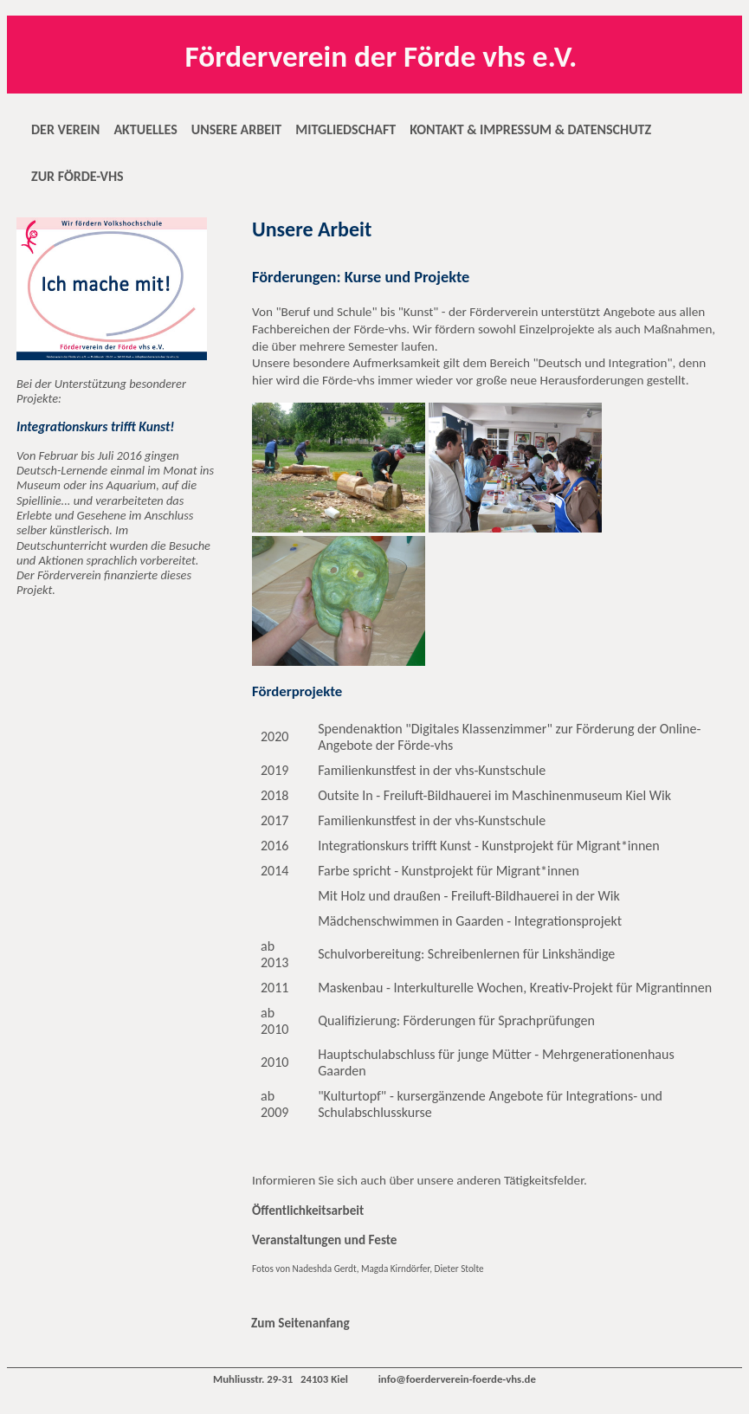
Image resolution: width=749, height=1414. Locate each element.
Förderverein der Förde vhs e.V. (381, 55)
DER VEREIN (65, 129)
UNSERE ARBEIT (236, 129)
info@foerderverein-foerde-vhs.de (457, 1378)
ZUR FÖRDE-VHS (77, 176)
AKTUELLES (145, 129)
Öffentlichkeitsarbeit (308, 1210)
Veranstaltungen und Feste (324, 1240)
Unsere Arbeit (311, 229)
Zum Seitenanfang (300, 1323)
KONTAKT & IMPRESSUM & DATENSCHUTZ (530, 129)
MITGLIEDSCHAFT (345, 129)
